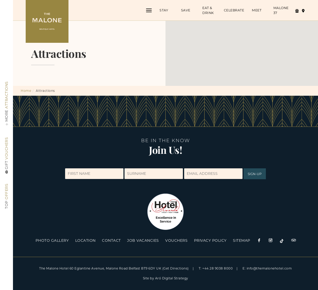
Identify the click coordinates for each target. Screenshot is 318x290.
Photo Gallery (52, 240)
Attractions (6, 104)
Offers (6, 196)
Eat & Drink (208, 10)
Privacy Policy (210, 240)
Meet (256, 10)
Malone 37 (280, 10)
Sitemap (241, 240)
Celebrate (234, 10)
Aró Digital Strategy (171, 278)
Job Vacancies (143, 240)
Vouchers (6, 156)
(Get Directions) (175, 268)
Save (185, 10)
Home (26, 91)
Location (85, 240)
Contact (111, 240)
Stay (164, 10)
